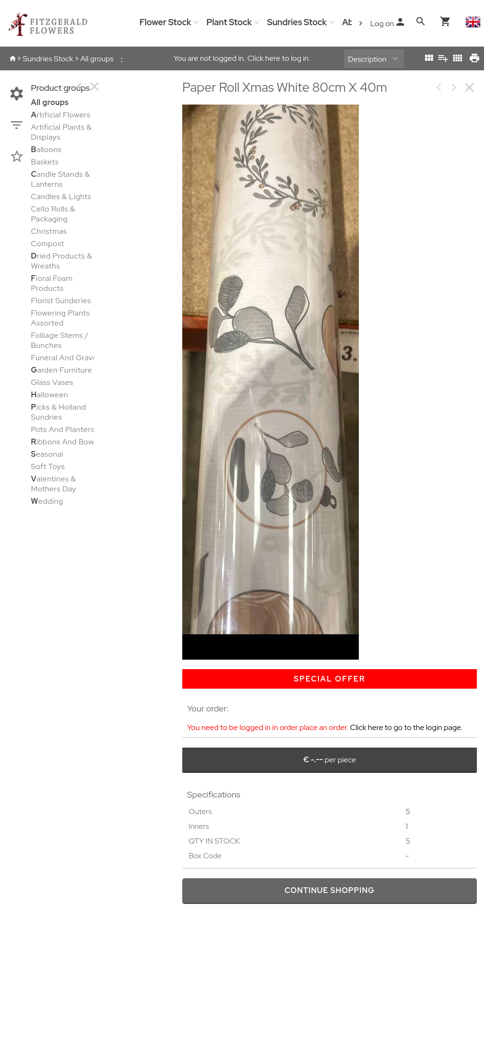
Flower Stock (165, 22)
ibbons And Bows (64, 442)
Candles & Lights (61, 197)
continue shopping (330, 890)
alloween (49, 395)
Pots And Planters (63, 429)
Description (367, 59)
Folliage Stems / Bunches (60, 340)
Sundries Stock (296, 22)
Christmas (49, 231)
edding (47, 501)
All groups (97, 59)
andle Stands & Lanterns (60, 179)
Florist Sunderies (61, 301)
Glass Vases (52, 382)
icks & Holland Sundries (58, 412)
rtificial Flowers (60, 115)
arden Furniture (61, 370)
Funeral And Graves (66, 358)
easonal (47, 454)
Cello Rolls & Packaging (53, 214)
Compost (47, 244)
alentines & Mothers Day (53, 484)
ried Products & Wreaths (61, 261)
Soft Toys (48, 466)
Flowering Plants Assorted (60, 318)
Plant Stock (229, 22)
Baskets (45, 162)
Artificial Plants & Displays (61, 132)
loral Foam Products (52, 283)
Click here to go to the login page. (406, 727)
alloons (46, 149)
